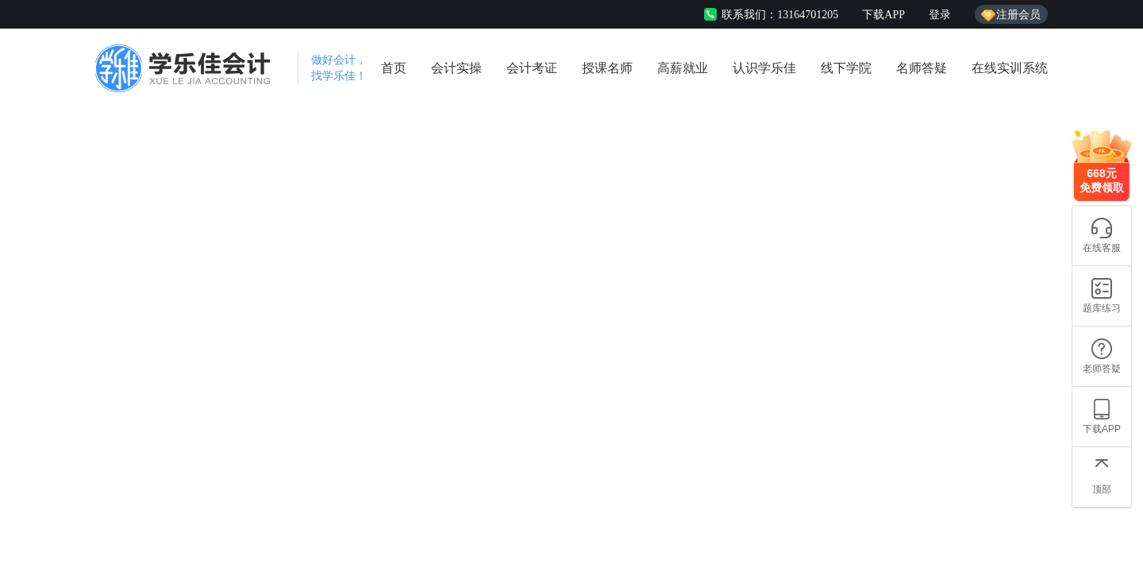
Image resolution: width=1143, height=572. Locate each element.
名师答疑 (921, 68)
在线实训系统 (1010, 68)
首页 (393, 68)
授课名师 (607, 68)
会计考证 (531, 68)
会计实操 (456, 68)
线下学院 (846, 68)
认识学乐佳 (764, 68)
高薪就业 (682, 68)
